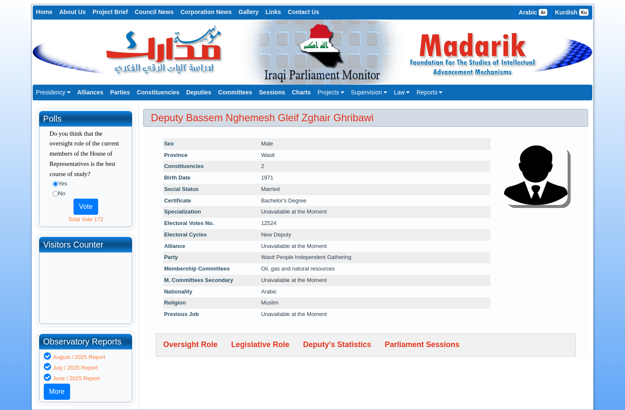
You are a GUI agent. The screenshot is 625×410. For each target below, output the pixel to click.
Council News (154, 12)
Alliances (90, 92)
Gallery (248, 12)
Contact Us (303, 12)
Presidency (53, 92)
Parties (120, 92)
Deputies (198, 92)
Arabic (533, 12)
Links (273, 12)
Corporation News (206, 12)
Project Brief (110, 12)
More (57, 391)
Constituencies (158, 92)
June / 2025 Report (76, 378)
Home (44, 12)
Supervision (369, 92)
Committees (235, 92)
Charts (301, 92)
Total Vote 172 (85, 219)
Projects (330, 92)
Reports (429, 92)
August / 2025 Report (79, 357)
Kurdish (571, 12)
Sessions (272, 92)
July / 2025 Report (75, 367)
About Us (72, 12)
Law (402, 92)
